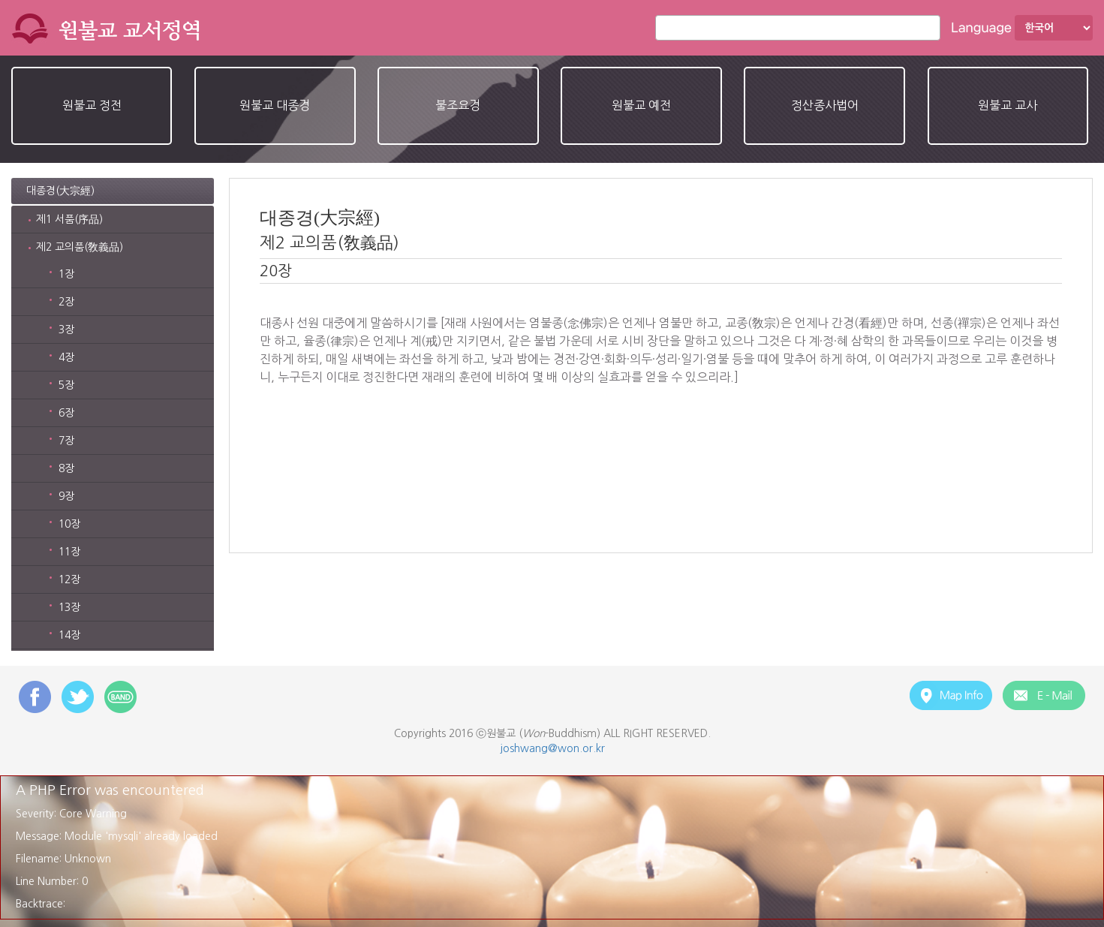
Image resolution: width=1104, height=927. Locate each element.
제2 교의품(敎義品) (79, 247)
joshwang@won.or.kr (552, 748)
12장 (69, 579)
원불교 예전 (641, 105)
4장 (66, 357)
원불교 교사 (1007, 105)
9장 (66, 496)
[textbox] (801, 28)
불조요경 (457, 105)
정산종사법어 (825, 105)
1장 (66, 274)
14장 (69, 635)
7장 (66, 440)
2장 (66, 301)
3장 (66, 329)
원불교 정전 (92, 105)
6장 (66, 413)
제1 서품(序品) (69, 219)
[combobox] (797, 28)
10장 (69, 524)
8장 (66, 468)
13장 (69, 607)
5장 (66, 385)
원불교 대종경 (274, 105)
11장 (69, 551)
